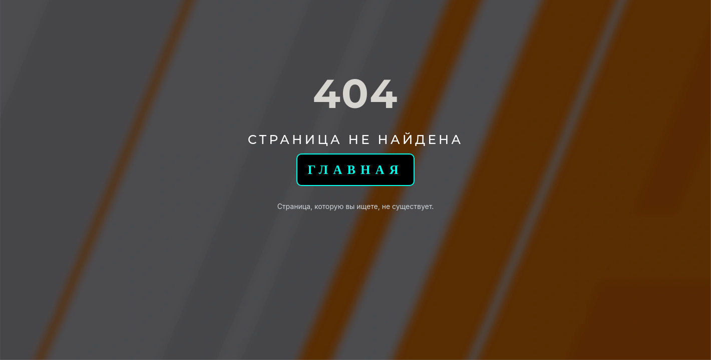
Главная (355, 169)
